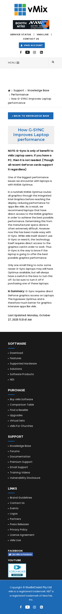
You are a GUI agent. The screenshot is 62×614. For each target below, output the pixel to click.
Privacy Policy (18, 529)
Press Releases (19, 524)
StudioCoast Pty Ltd (38, 587)
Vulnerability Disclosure (25, 478)
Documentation (20, 456)
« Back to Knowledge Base (30, 115)
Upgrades (16, 415)
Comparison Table (22, 404)
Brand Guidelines (21, 497)
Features (15, 358)
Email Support (19, 467)
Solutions (16, 369)
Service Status (20, 34)
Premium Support (21, 462)
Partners (15, 519)
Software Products (22, 374)
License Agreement (22, 535)
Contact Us (31, 38)
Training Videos (20, 472)
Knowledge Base (38, 90)
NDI (12, 379)
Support (19, 90)
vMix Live (15, 540)
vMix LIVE (43, 34)
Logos (14, 513)
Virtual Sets (17, 420)
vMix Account (32, 45)
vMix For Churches (21, 426)
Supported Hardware (23, 363)
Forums (15, 451)
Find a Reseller (19, 410)
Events (14, 508)
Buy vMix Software (21, 399)
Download (16, 353)
